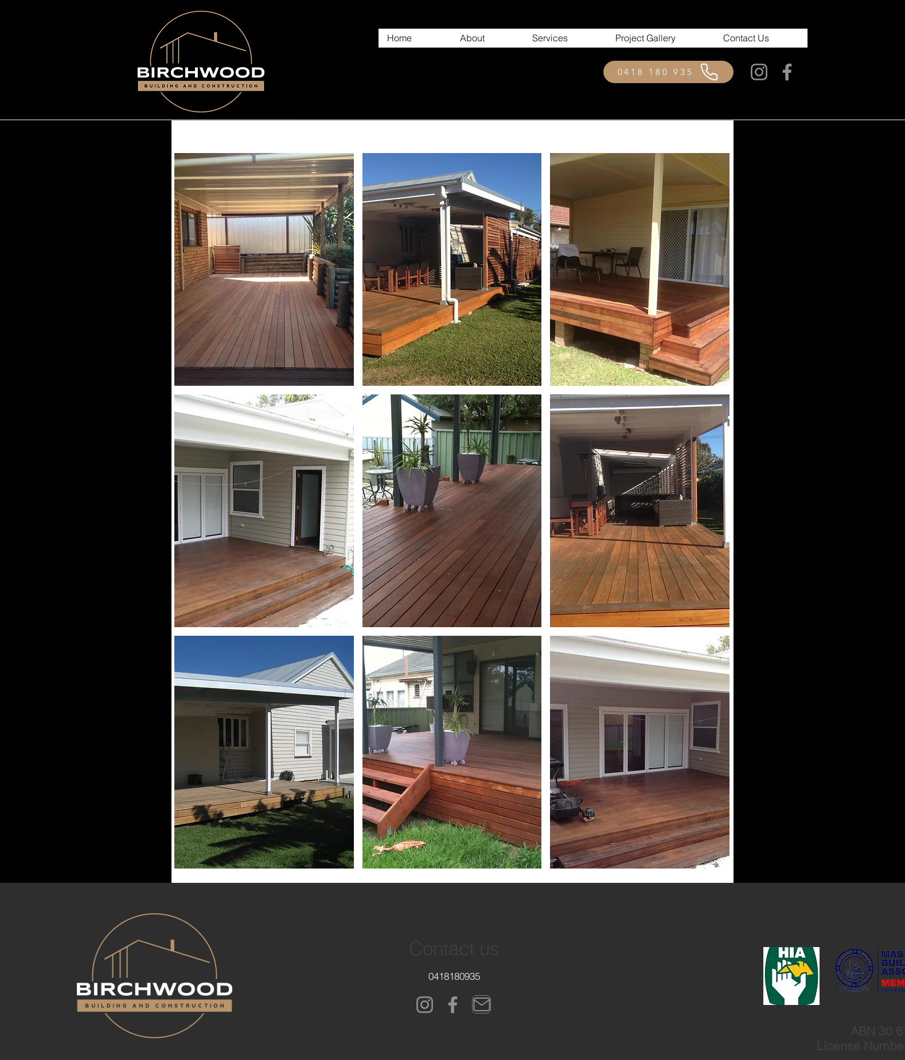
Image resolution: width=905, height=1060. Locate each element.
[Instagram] (759, 72)
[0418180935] (454, 975)
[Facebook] (787, 72)
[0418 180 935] (668, 72)
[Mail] (481, 1004)
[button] (264, 269)
